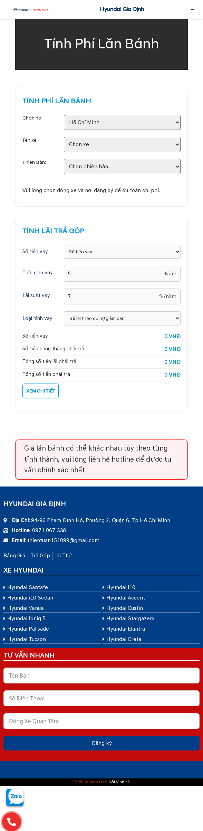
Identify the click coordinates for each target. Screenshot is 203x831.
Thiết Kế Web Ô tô (90, 782)
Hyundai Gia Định (122, 9)
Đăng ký (101, 743)
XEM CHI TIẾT (40, 391)
